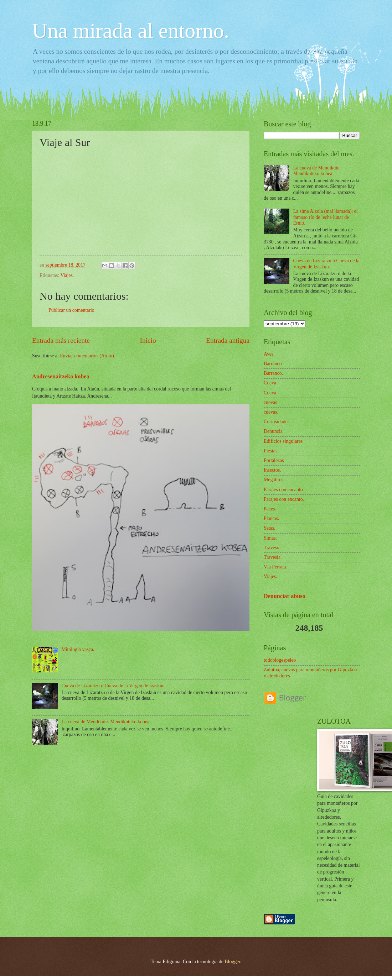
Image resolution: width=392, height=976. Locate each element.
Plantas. (271, 518)
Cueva (270, 382)
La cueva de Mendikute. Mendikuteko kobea (106, 721)
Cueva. (271, 392)
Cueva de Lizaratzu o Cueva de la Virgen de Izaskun (113, 685)
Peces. (270, 508)
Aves (268, 354)
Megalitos (273, 479)
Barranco (273, 363)
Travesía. (273, 557)
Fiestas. (271, 450)
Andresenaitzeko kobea (60, 376)
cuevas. (271, 412)
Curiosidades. (277, 421)
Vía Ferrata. (275, 567)
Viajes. (67, 275)
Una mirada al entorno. (130, 30)
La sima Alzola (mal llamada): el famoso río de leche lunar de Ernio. (325, 217)
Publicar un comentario (71, 310)
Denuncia (273, 431)
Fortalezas (274, 460)
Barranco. (273, 373)
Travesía (272, 547)
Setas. (269, 528)
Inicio (148, 340)
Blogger (232, 961)
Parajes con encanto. (284, 499)
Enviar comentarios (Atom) (87, 355)
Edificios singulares (283, 441)
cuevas (270, 402)
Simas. (270, 538)
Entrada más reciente (61, 340)
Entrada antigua (227, 340)
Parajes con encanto (283, 489)
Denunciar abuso (284, 596)
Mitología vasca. (78, 649)
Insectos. (272, 470)
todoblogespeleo (280, 660)
